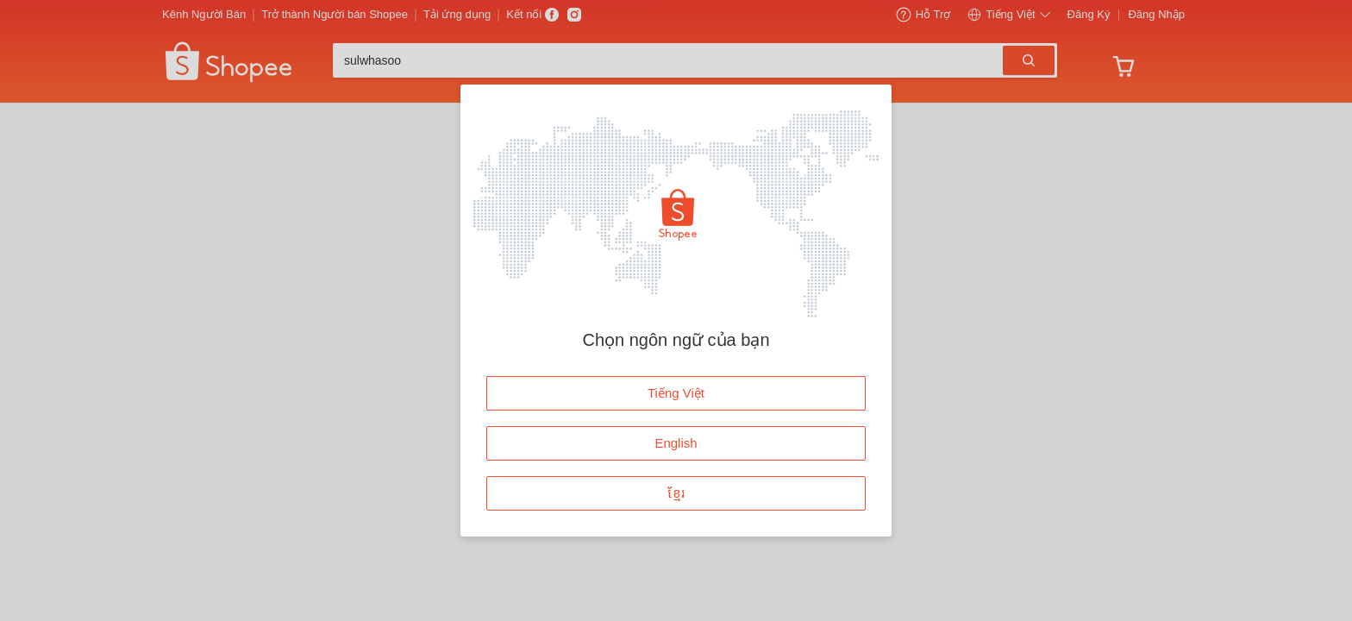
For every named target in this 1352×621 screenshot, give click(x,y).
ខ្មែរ (676, 493)
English (675, 443)
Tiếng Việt (676, 393)
